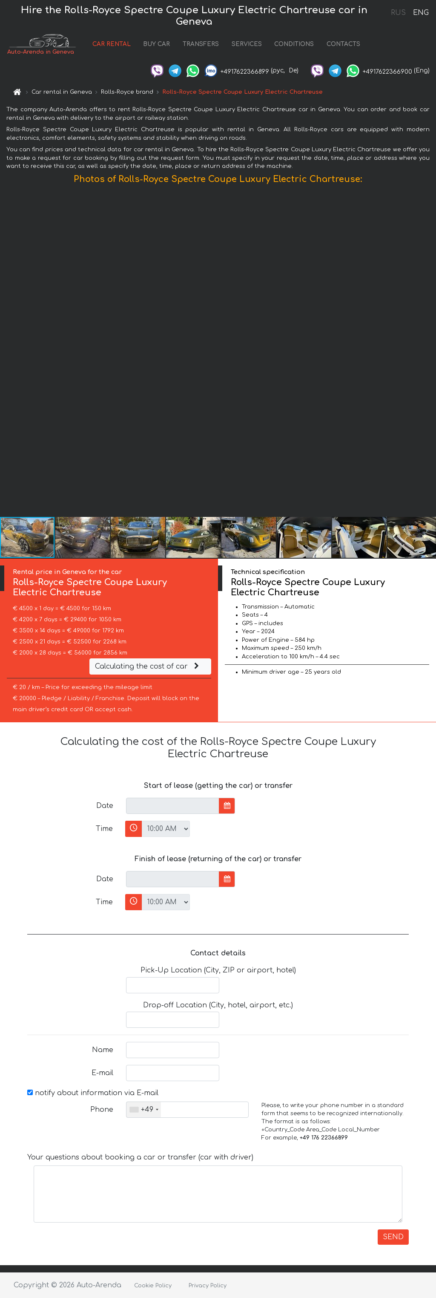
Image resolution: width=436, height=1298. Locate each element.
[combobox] (143, 1109)
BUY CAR (156, 44)
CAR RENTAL (111, 44)
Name (102, 1050)
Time (104, 829)
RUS (398, 13)
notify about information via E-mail (92, 1093)
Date (104, 806)
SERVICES (247, 44)
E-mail (102, 1073)
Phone (101, 1109)
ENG (420, 13)
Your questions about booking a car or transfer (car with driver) (140, 1157)
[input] (172, 806)
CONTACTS (343, 44)
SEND (393, 1237)
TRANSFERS (201, 44)
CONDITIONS (294, 44)
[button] (428, 352)
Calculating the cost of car (148, 666)
